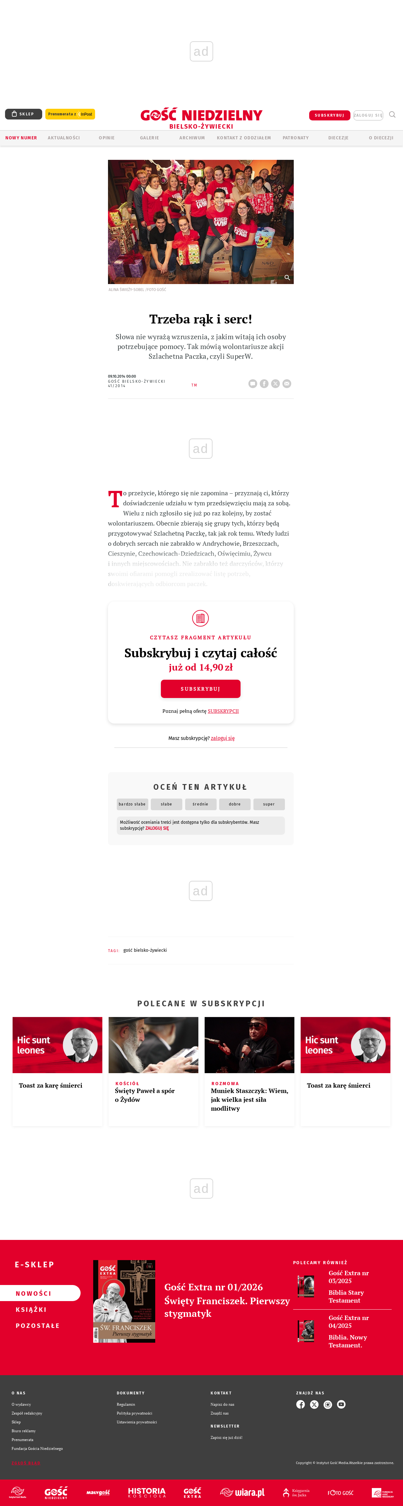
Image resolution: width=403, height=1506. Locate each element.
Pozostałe (30, 1325)
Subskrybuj (200, 688)
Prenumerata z (70, 114)
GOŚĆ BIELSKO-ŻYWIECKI (145, 950)
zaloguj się (368, 115)
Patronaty (296, 138)
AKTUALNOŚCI (64, 138)
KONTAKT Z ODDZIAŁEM (244, 138)
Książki (30, 1309)
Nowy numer (21, 138)
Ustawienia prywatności (137, 1422)
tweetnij (276, 381)
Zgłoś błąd (26, 1463)
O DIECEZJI (381, 138)
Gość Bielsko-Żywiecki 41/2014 (137, 383)
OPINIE (107, 138)
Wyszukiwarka (392, 114)
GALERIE (149, 138)
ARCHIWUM (192, 138)
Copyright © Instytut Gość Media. (322, 1463)
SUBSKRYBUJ (329, 115)
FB (265, 381)
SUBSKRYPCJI (223, 710)
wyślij (288, 381)
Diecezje (338, 138)
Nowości (30, 1293)
